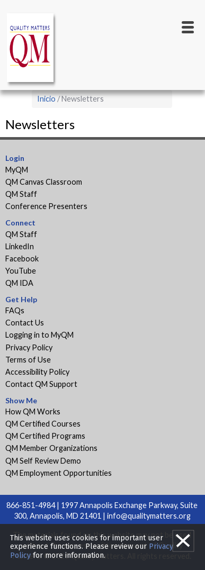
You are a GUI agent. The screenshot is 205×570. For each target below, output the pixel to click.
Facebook (22, 258)
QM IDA (19, 282)
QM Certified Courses (43, 423)
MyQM (16, 169)
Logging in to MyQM (39, 334)
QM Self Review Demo (43, 460)
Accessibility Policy (37, 371)
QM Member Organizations (51, 448)
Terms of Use (28, 359)
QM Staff (21, 193)
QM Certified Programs (45, 435)
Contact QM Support (41, 383)
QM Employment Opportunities (58, 472)
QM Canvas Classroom (43, 181)
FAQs (14, 310)
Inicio (46, 98)
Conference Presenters (46, 206)
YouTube (20, 270)
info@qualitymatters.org (149, 515)
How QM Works (32, 411)
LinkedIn (19, 246)
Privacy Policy (28, 347)
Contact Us (24, 322)
